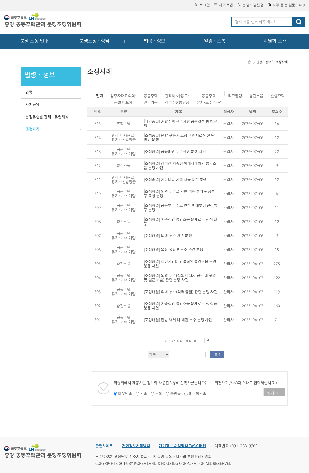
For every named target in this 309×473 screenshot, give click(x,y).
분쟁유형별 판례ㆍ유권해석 (47, 117)
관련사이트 (104, 446)
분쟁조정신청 (250, 5)
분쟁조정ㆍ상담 (94, 41)
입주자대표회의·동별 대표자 (123, 95)
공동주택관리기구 (151, 95)
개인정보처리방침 (136, 446)
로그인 (202, 5)
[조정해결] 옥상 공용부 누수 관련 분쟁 (173, 250)
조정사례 (32, 129)
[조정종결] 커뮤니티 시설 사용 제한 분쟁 (175, 180)
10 (194, 341)
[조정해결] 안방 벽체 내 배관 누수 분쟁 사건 (178, 320)
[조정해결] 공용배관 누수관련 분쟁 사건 (175, 152)
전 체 (99, 96)
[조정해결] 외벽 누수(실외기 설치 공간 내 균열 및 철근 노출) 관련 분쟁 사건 (180, 278)
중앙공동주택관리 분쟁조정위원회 (43, 20)
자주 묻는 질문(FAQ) (286, 5)
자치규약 (32, 104)
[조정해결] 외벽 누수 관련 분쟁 (168, 236)
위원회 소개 (275, 41)
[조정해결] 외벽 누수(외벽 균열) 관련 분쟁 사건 (180, 292)
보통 (158, 394)
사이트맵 (223, 5)
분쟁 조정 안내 (34, 41)
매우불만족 (197, 394)
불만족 (175, 394)
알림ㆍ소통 (214, 41)
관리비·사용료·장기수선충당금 (177, 95)
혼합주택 (278, 95)
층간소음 (256, 95)
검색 (217, 354)
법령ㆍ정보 (154, 41)
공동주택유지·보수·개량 (209, 95)
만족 (143, 394)
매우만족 (125, 394)
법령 (29, 92)
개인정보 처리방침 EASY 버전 (182, 446)
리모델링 (235, 95)
